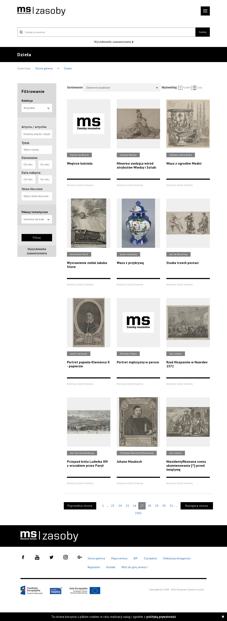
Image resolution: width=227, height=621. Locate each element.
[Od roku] (28, 164)
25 (127, 506)
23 (112, 506)
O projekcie (150, 558)
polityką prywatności (161, 617)
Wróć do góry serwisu (135, 567)
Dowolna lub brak (37, 219)
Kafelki (184, 87)
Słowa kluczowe (32, 189)
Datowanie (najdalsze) (122, 87)
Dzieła (68, 68)
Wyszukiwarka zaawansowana (113, 42)
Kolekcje (27, 101)
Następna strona (196, 506)
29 (156, 506)
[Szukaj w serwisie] (106, 32)
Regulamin (94, 567)
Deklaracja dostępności (177, 558)
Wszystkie (37, 107)
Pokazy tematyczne (35, 212)
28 (149, 506)
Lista (196, 87)
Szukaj (202, 32)
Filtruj (37, 237)
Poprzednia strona (80, 506)
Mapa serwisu (119, 558)
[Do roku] (45, 164)
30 (164, 506)
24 (120, 506)
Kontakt (110, 567)
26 (134, 506)
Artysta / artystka (34, 127)
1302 (138, 513)
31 (171, 506)
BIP (135, 558)
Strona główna (44, 68)
